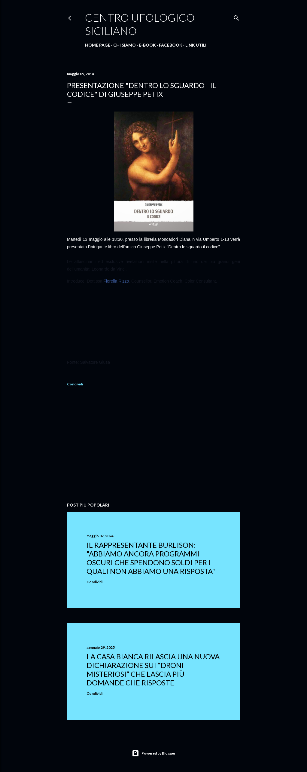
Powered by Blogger (153, 753)
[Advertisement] (153, 445)
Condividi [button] (75, 384)
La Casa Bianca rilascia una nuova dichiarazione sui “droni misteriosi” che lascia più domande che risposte (153, 669)
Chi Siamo (124, 44)
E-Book (147, 44)
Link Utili (195, 44)
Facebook (170, 44)
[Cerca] (236, 17)
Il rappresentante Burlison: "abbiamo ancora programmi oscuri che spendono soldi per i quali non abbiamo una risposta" (151, 558)
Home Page (97, 44)
